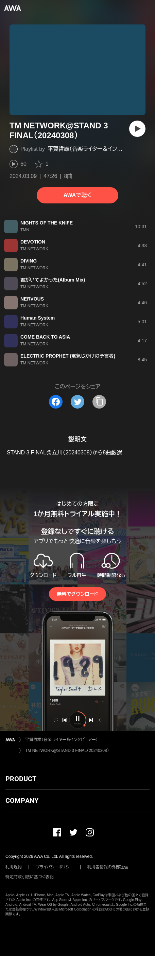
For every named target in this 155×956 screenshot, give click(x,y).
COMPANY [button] (21, 800)
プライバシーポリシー (54, 867)
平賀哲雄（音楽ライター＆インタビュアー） (96, 149)
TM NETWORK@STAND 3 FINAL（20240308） (67, 750)
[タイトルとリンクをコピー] (99, 402)
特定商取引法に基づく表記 (29, 876)
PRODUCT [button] (20, 779)
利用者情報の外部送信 (107, 867)
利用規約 (13, 867)
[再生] (137, 129)
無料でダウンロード (77, 594)
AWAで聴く (77, 195)
